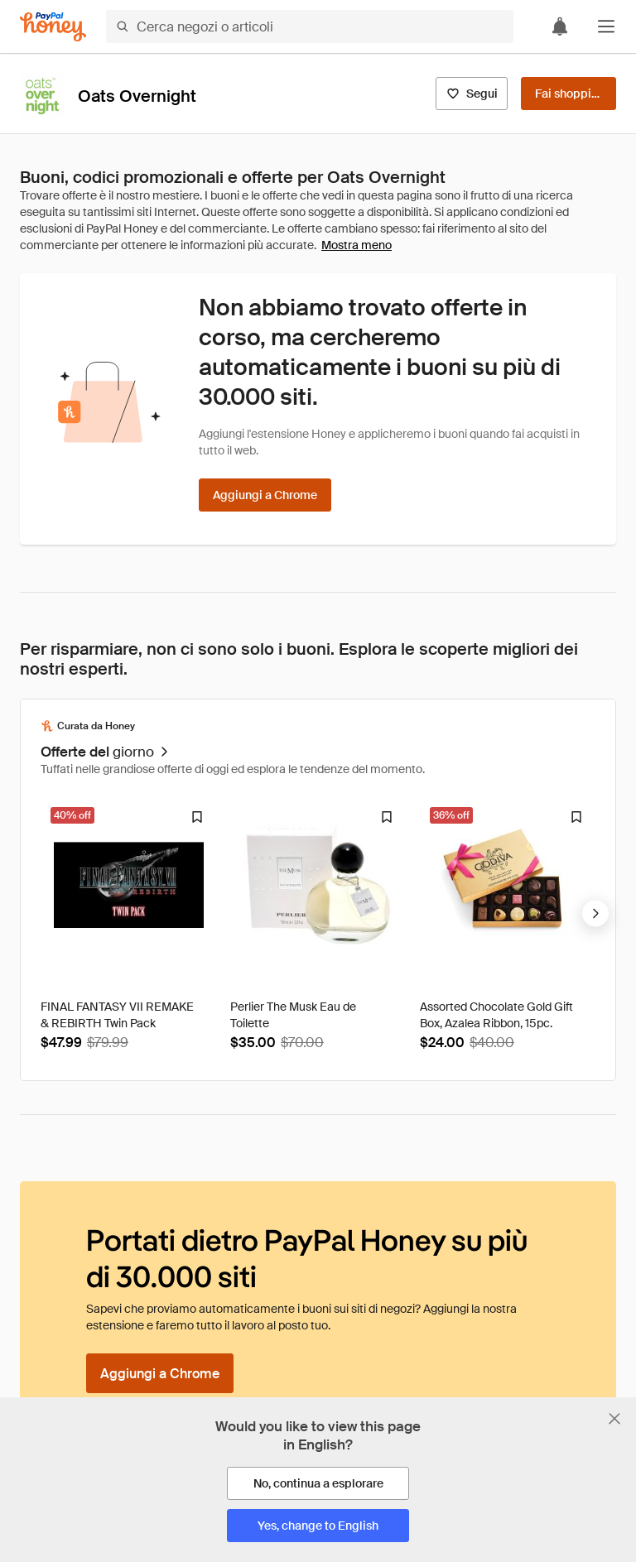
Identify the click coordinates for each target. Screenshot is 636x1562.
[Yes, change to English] (318, 1525)
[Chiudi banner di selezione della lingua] (614, 1419)
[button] (606, 26)
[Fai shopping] (568, 93)
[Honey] (53, 26)
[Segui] (472, 93)
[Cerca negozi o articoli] (309, 26)
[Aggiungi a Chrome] (265, 495)
